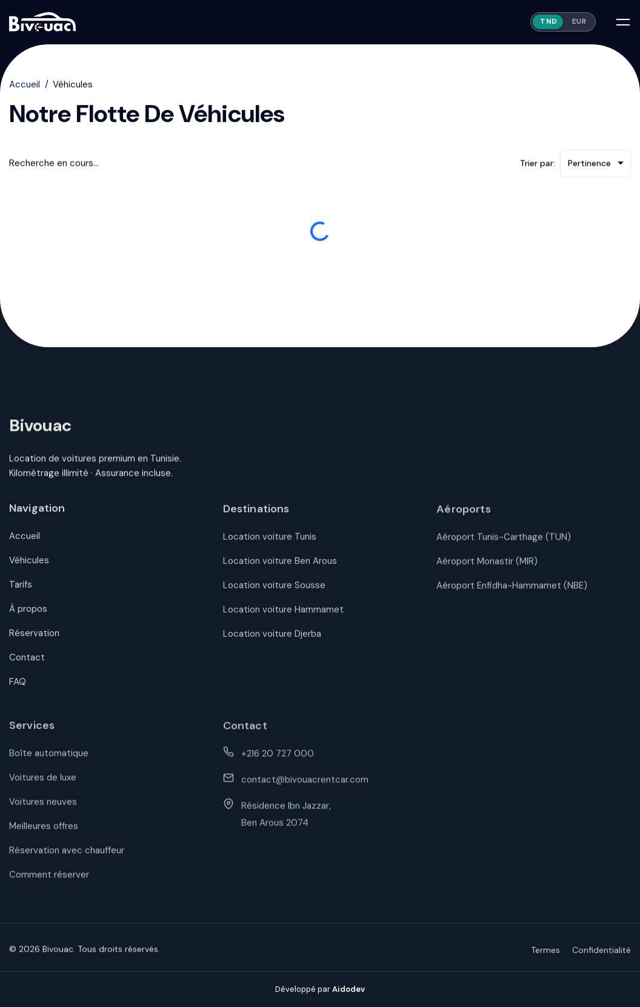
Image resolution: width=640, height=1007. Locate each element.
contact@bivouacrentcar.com (304, 787)
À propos (28, 615)
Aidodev (348, 989)
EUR (579, 21)
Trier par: (537, 164)
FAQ (17, 688)
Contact (27, 663)
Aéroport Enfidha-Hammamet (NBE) (511, 592)
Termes (545, 956)
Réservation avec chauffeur (66, 858)
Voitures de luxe (42, 785)
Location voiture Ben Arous (280, 567)
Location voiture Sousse (274, 592)
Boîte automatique (48, 760)
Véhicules (29, 566)
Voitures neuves (43, 809)
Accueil (24, 86)
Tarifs (20, 591)
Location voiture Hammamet (283, 616)
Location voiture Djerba (272, 640)
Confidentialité (601, 956)
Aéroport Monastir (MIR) (487, 568)
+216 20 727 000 (277, 760)
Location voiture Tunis (269, 543)
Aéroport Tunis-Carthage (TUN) (503, 544)
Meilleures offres (43, 833)
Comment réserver (49, 882)
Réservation (34, 639)
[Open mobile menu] (623, 21)
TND (549, 21)
